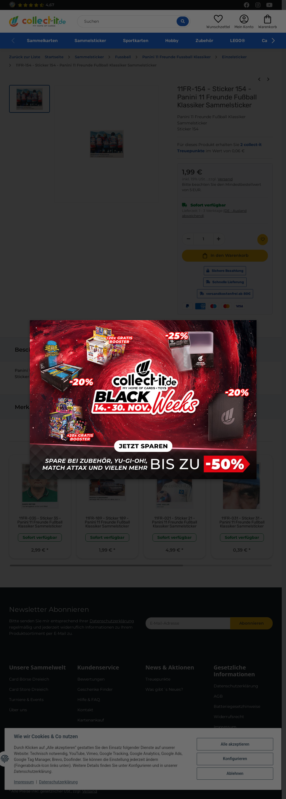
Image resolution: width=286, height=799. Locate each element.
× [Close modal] (250, 327)
